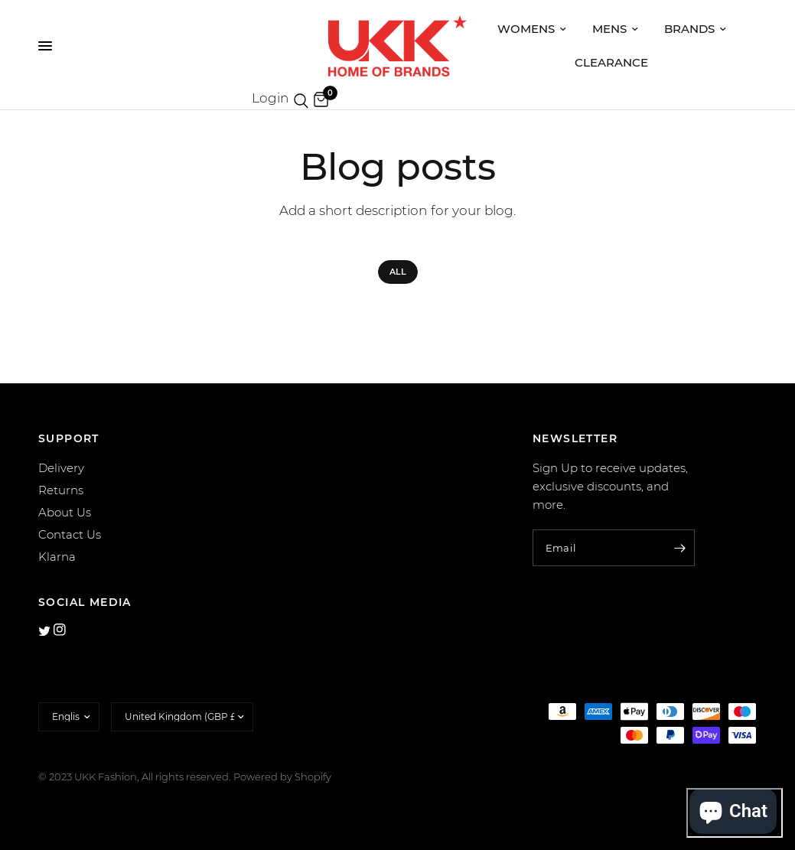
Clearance (611, 62)
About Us (64, 512)
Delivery (61, 468)
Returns (60, 490)
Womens (531, 28)
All (397, 271)
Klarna (57, 556)
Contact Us (69, 534)
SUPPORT (68, 438)
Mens (615, 28)
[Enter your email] (679, 547)
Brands (695, 28)
